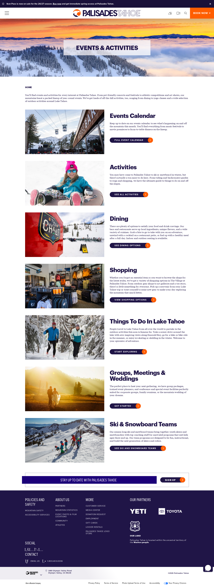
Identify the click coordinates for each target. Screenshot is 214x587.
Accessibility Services (37, 515)
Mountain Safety (34, 510)
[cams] (178, 13)
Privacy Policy (94, 583)
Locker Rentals (94, 527)
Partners (60, 506)
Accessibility (154, 583)
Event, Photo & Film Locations (66, 515)
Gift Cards (92, 523)
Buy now (57, 3)
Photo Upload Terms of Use (133, 583)
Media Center (93, 510)
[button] (207, 566)
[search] (185, 13)
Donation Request (96, 514)
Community (61, 521)
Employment (92, 518)
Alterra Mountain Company (33, 583)
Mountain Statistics (66, 510)
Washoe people (141, 542)
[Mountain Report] (170, 13)
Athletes (60, 525)
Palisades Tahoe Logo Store (98, 532)
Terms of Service (111, 583)
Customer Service (96, 506)
